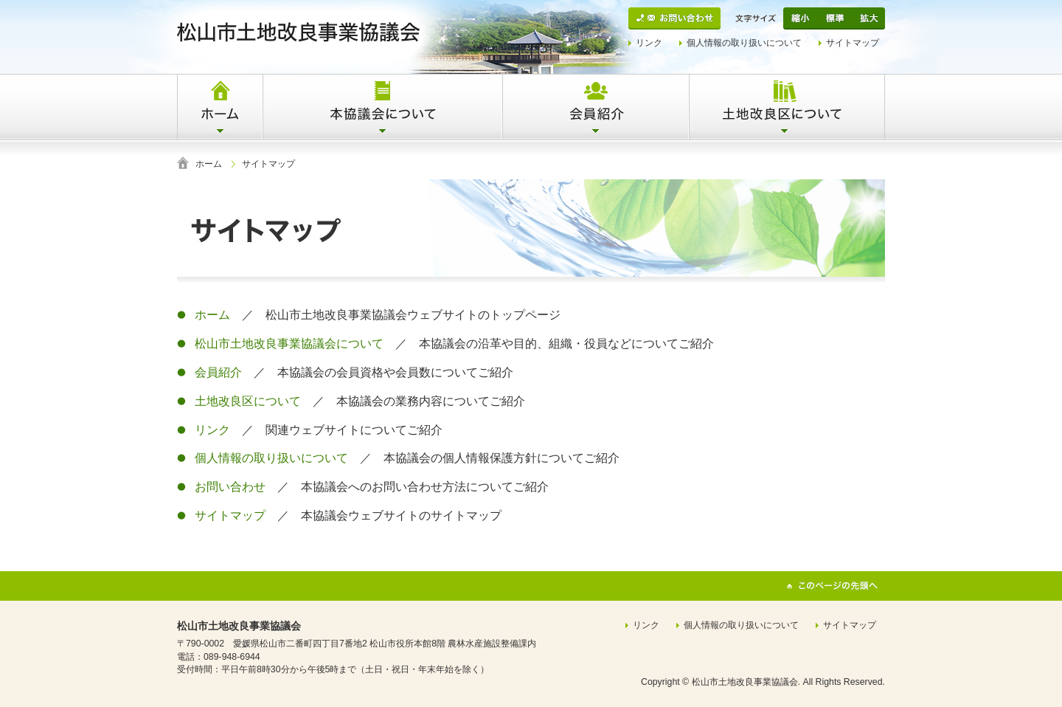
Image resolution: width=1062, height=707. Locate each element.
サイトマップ (852, 43)
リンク (649, 43)
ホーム (208, 164)
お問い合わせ (230, 486)
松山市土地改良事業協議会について (289, 343)
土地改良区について (248, 401)
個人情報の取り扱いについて (744, 43)
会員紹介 (218, 372)
